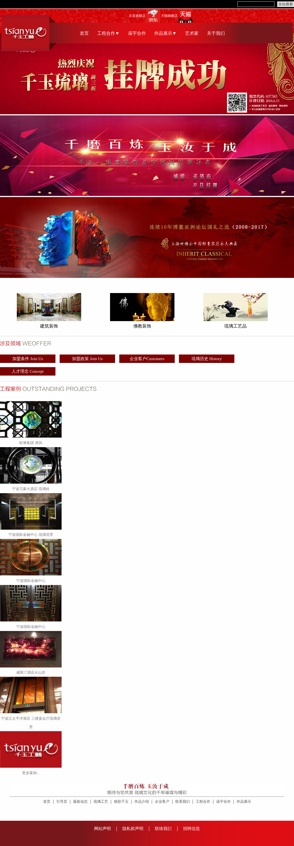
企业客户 (162, 801)
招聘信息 (191, 828)
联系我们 (182, 801)
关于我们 (216, 33)
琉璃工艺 (101, 801)
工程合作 (203, 801)
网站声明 (102, 828)
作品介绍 (141, 801)
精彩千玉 (121, 801)
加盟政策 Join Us (87, 358)
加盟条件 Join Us (27, 358)
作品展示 (244, 801)
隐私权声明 (132, 828)
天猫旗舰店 (169, 16)
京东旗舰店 (137, 16)
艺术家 (192, 33)
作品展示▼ (165, 33)
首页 (84, 33)
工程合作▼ (108, 33)
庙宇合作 (137, 33)
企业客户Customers (147, 358)
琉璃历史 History (207, 358)
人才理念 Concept (28, 371)
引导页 (61, 801)
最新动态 (80, 801)
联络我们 (163, 828)
